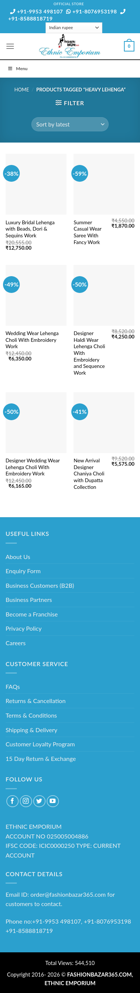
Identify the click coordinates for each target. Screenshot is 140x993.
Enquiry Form (23, 570)
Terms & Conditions (31, 715)
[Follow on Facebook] (12, 801)
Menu (17, 68)
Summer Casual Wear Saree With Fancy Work (87, 232)
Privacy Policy (24, 628)
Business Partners (29, 599)
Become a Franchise (32, 614)
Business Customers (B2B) (40, 585)
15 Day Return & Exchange (41, 758)
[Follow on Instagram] (26, 801)
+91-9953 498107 (36, 11)
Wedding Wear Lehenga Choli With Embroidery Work (32, 339)
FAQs (13, 686)
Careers (16, 642)
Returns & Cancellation (36, 700)
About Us (18, 556)
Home (22, 90)
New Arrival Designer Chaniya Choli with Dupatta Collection (89, 474)
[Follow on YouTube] (53, 801)
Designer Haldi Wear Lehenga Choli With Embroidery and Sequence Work (89, 353)
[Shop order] (69, 124)
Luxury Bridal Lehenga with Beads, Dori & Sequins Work (30, 228)
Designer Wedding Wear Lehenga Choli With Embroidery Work (33, 467)
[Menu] (10, 46)
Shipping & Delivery (31, 729)
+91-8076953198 (91, 11)
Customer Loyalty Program (40, 743)
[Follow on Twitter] (39, 801)
